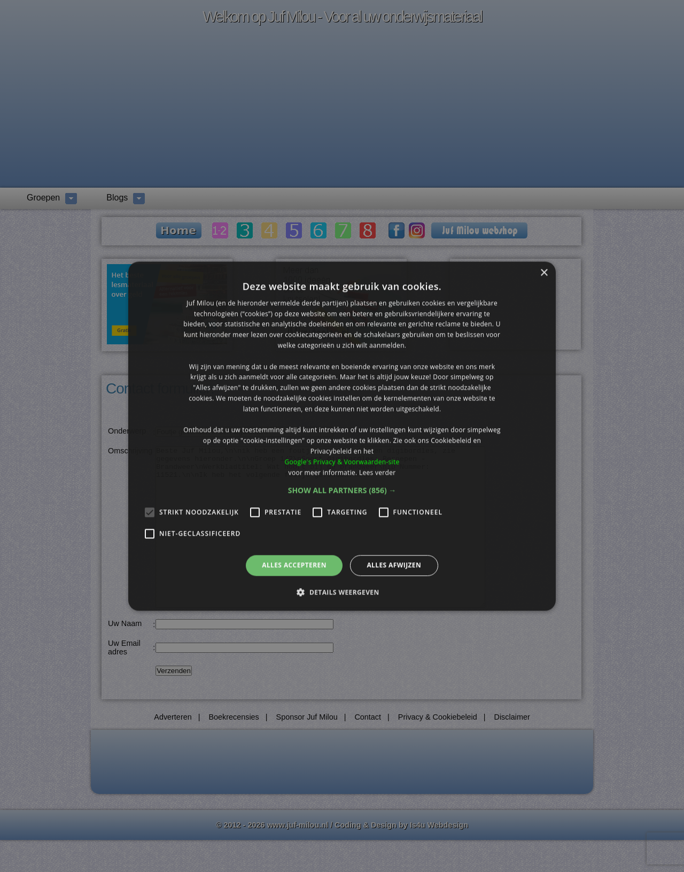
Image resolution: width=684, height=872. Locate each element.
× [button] (544, 273)
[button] (342, 491)
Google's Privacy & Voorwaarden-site (341, 461)
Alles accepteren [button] (294, 565)
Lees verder (377, 472)
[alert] (342, 436)
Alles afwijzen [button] (394, 565)
